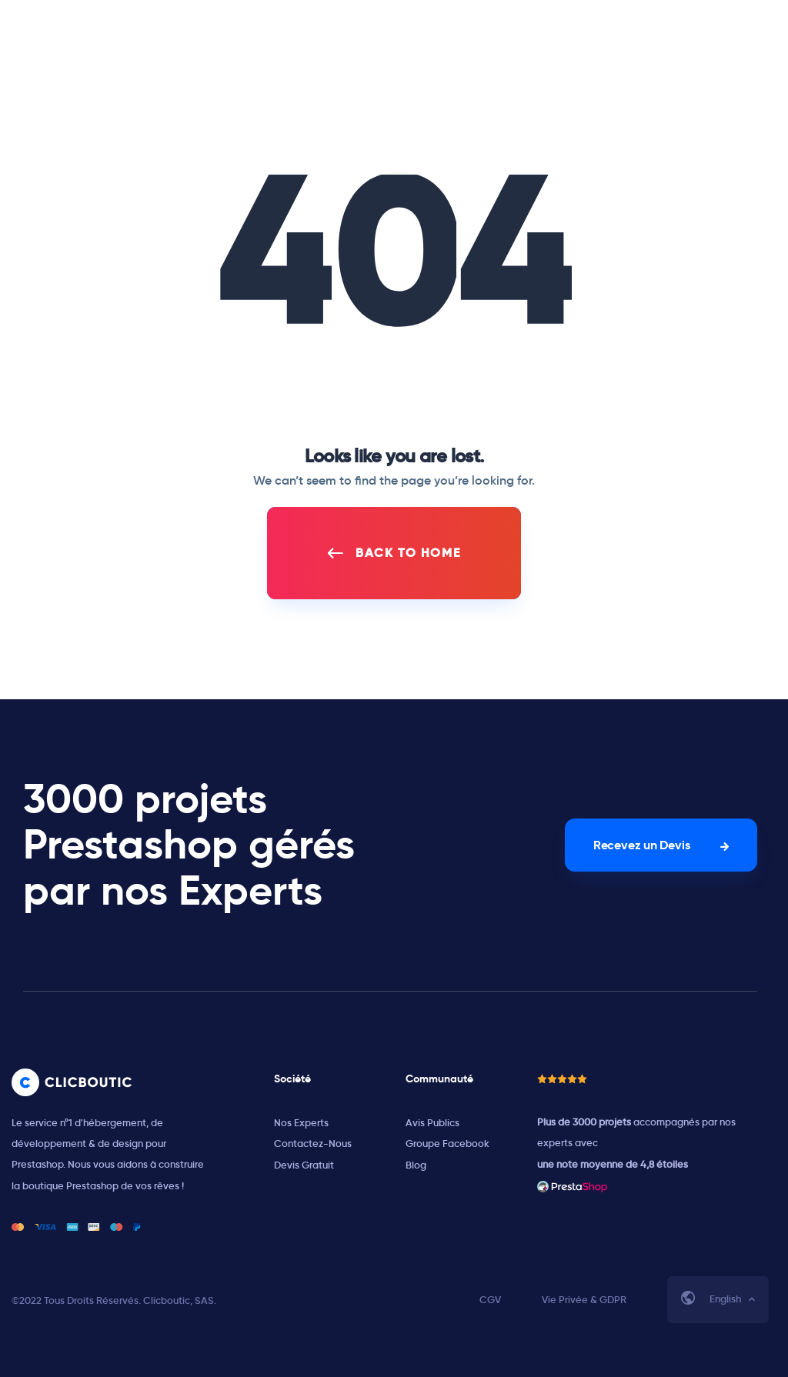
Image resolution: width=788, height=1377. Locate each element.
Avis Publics (432, 1122)
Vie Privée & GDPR (584, 1299)
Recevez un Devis (641, 845)
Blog (416, 1165)
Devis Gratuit (304, 1165)
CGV (490, 1299)
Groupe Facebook (447, 1143)
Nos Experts (301, 1122)
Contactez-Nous (313, 1143)
